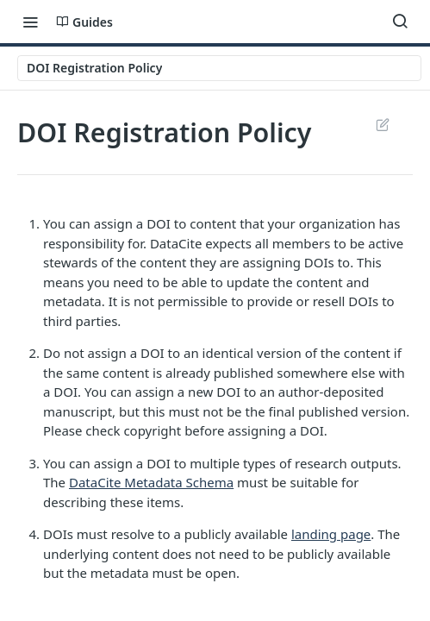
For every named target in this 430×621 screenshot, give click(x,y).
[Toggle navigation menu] (30, 21)
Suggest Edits (382, 124)
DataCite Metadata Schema (151, 482)
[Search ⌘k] (400, 21)
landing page (331, 534)
